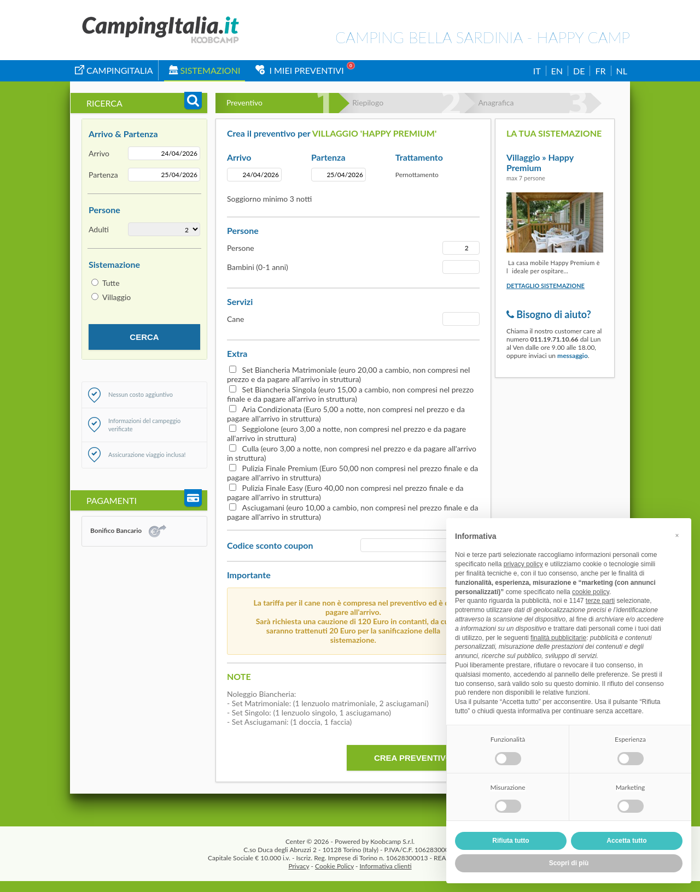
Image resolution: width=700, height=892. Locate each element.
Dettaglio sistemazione (545, 285)
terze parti (600, 601)
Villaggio (116, 297)
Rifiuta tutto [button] (510, 840)
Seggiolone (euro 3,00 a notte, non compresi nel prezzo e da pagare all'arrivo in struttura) (346, 433)
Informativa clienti (386, 866)
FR (600, 71)
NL (621, 71)
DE (579, 71)
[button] (677, 535)
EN (557, 71)
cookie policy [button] (590, 592)
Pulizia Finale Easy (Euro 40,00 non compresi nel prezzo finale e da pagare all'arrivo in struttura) (345, 492)
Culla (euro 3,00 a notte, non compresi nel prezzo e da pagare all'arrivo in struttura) (351, 453)
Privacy (298, 866)
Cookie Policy (334, 866)
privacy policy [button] (523, 564)
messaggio (572, 355)
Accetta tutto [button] (626, 840)
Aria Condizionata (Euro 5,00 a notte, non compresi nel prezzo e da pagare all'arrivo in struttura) (346, 413)
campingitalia (114, 70)
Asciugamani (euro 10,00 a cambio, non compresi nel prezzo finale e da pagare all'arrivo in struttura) (352, 512)
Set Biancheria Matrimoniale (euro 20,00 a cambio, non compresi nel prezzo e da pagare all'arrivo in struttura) (348, 374)
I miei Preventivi (299, 70)
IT (537, 71)
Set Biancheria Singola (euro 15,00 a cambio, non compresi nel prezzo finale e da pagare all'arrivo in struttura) (350, 394)
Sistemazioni (205, 70)
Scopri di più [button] (569, 863)
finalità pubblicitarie (558, 638)
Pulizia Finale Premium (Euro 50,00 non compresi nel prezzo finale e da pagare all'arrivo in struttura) (352, 472)
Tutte (111, 282)
